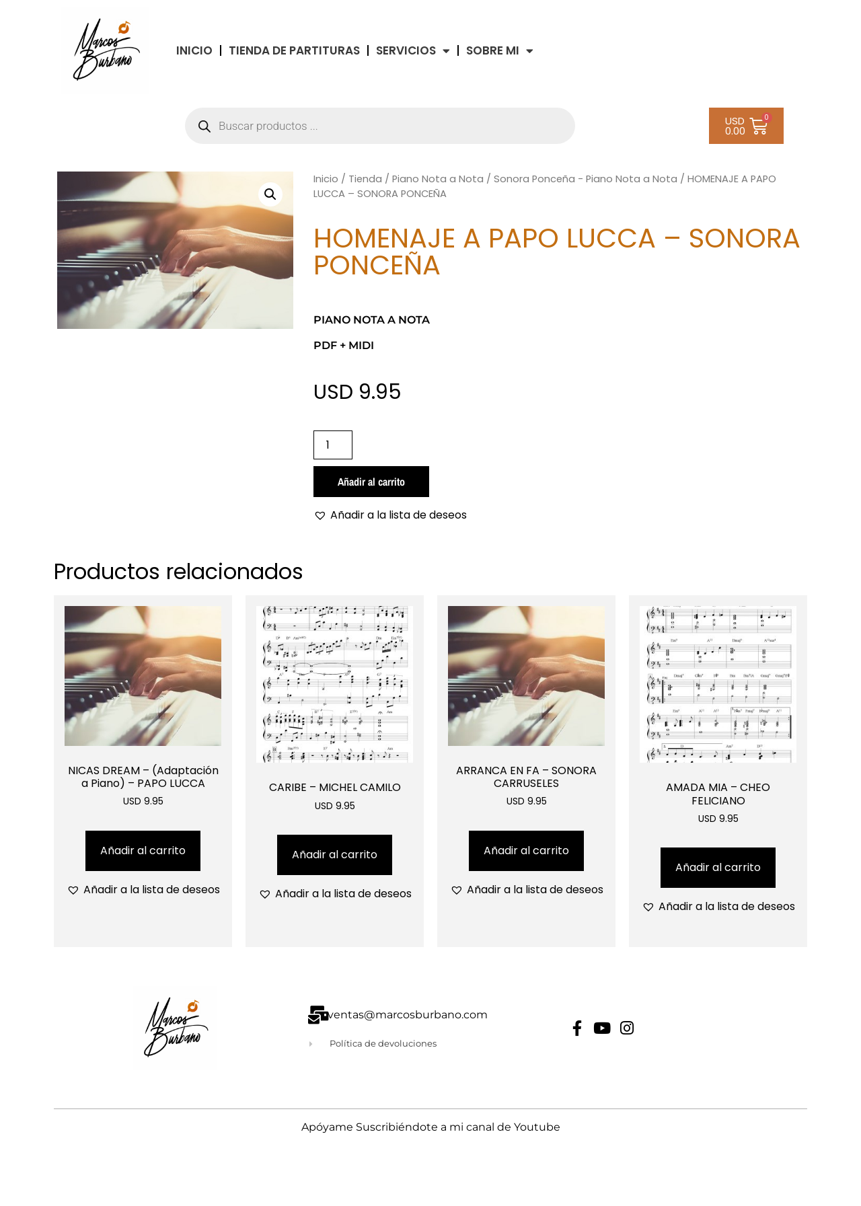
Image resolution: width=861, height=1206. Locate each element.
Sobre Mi (499, 50)
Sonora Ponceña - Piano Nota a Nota (585, 179)
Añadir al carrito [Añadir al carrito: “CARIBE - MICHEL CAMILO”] (334, 854)
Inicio (325, 179)
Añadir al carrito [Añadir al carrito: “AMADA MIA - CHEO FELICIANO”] (718, 867)
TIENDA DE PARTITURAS (294, 50)
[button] (270, 194)
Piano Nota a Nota (438, 179)
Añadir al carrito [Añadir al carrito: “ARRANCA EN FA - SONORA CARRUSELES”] (526, 850)
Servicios (413, 50)
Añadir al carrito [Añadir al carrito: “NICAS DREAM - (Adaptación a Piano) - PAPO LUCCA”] (143, 850)
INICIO (194, 50)
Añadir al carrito (371, 481)
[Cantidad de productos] (332, 444)
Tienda (365, 179)
